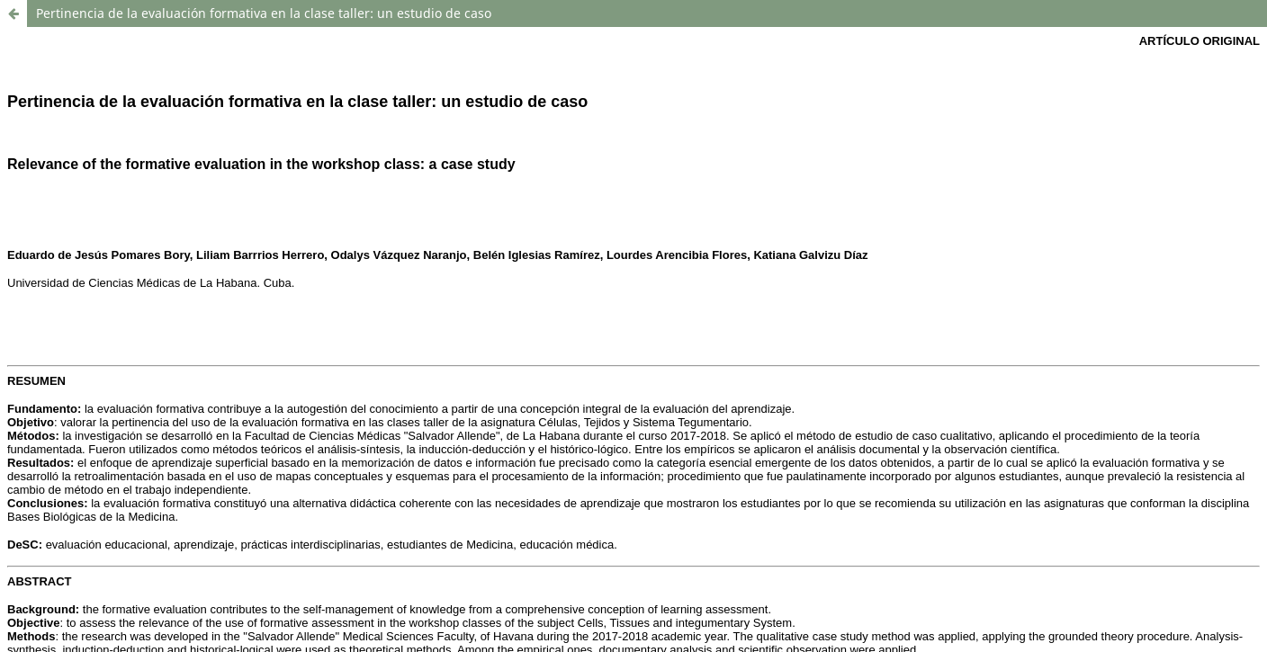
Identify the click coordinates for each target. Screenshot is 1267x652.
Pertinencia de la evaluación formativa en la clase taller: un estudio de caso (263, 13)
